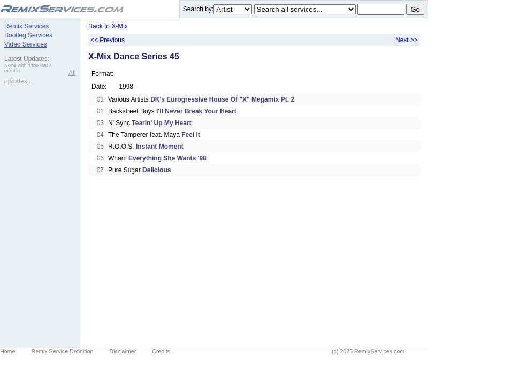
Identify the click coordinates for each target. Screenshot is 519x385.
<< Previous (107, 40)
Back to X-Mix (108, 26)
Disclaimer (123, 351)
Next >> (406, 40)
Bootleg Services (28, 35)
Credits (161, 351)
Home (7, 351)
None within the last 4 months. (28, 68)
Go (415, 9)
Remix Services (26, 26)
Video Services (25, 44)
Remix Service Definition (62, 351)
